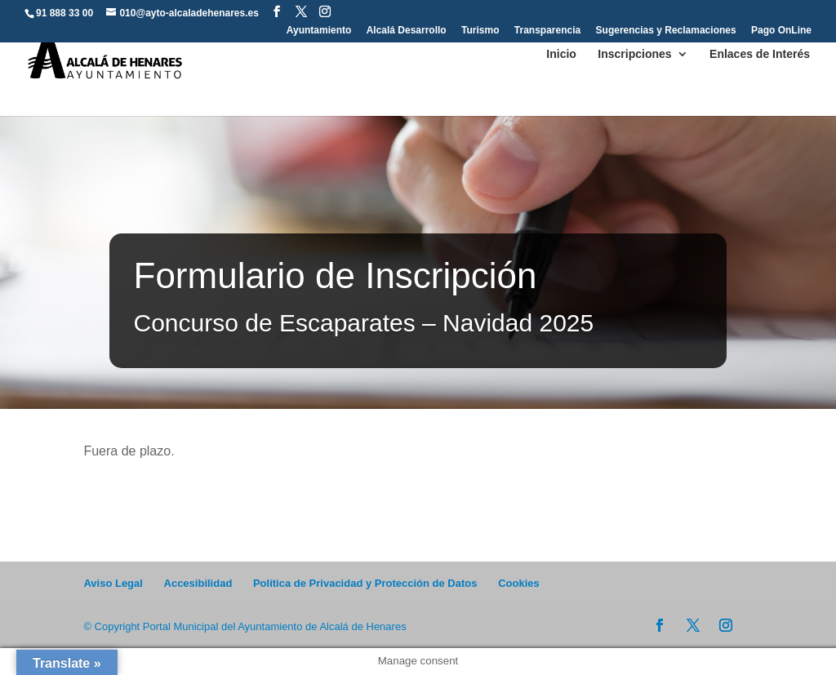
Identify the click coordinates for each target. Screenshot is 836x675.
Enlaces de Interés (759, 54)
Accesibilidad (198, 583)
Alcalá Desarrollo (407, 30)
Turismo (480, 30)
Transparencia (547, 30)
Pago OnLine (781, 30)
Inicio (561, 54)
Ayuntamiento (319, 30)
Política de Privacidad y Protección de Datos (365, 583)
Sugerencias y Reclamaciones (666, 30)
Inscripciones (634, 54)
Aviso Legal (112, 583)
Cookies (519, 583)
